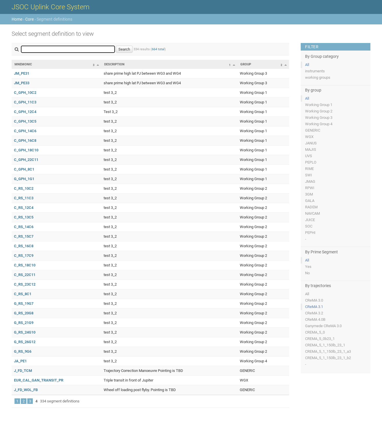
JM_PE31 (21, 73)
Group (245, 64)
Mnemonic (23, 64)
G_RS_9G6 (22, 351)
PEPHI (310, 232)
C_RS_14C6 (23, 227)
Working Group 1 (318, 105)
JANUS (311, 143)
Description (114, 64)
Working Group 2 (318, 111)
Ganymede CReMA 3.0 (323, 326)
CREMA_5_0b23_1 (320, 338)
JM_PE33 (21, 83)
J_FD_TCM (23, 370)
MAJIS (310, 149)
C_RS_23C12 (24, 284)
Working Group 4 (318, 124)
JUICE (310, 220)
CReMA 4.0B (315, 319)
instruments (315, 71)
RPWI (309, 188)
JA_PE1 (20, 361)
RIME (309, 168)
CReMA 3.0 (314, 300)
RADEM (311, 207)
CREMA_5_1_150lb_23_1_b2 (328, 358)
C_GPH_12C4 (25, 112)
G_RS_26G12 (24, 342)
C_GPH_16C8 (25, 140)
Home (17, 19)
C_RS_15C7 (23, 236)
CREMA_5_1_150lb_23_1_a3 (328, 351)
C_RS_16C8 (23, 246)
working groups (317, 77)
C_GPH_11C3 (25, 102)
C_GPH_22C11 (26, 159)
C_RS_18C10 (24, 265)
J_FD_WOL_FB (26, 390)
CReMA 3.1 (314, 307)
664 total (158, 49)
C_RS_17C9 (23, 255)
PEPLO (310, 162)
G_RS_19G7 (23, 303)
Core (29, 19)
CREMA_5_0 (315, 332)
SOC (308, 226)
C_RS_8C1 (22, 294)
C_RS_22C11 (24, 275)
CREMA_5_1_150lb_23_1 (325, 345)
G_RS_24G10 (24, 332)
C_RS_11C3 (23, 198)
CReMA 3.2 (314, 313)
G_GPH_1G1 (24, 179)
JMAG (310, 181)
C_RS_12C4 (23, 207)
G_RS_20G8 (23, 313)
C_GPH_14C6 (25, 131)
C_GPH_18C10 (26, 150)
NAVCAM (312, 213)
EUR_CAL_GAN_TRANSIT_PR (38, 380)
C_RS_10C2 (23, 188)
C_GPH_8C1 (24, 169)
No (307, 273)
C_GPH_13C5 (25, 121)
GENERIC (312, 130)
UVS (308, 156)
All (307, 64)
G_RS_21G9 (23, 322)
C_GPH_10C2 (25, 92)
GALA (309, 200)
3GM (309, 194)
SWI (308, 175)
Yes (308, 266)
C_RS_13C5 (23, 217)
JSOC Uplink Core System (50, 7)
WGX (309, 137)
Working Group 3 (318, 117)
